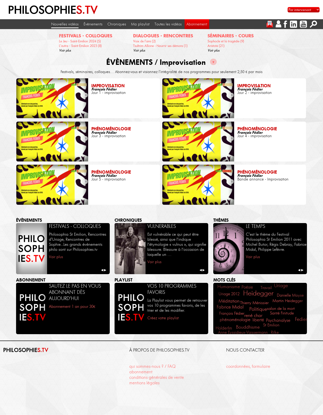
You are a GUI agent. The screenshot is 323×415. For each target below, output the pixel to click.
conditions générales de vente (156, 377)
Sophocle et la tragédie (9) (226, 41)
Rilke (275, 332)
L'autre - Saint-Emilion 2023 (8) (80, 46)
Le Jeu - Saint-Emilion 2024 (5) (80, 41)
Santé (275, 313)
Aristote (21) (216, 46)
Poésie (247, 287)
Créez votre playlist (163, 318)
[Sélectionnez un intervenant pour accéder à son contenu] (303, 10)
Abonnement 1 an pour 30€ (72, 306)
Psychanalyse (278, 320)
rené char (253, 315)
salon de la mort (281, 308)
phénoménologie (235, 319)
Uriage (281, 285)
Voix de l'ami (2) (144, 41)
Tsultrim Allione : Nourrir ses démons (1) (160, 46)
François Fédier (231, 313)
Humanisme (228, 286)
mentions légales (144, 382)
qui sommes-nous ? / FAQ (152, 366)
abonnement (140, 371)
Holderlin (223, 328)
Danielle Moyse (290, 295)
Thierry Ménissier (254, 302)
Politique (258, 309)
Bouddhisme (248, 327)
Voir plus (65, 50)
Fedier (301, 319)
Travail (266, 287)
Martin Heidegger (287, 300)
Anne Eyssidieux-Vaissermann (243, 332)
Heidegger (258, 293)
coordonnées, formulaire (248, 366)
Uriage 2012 (229, 293)
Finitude (287, 313)
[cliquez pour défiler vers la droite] (316, 41)
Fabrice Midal (230, 307)
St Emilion (271, 325)
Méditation (229, 301)
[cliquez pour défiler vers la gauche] (6, 41)
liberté (258, 319)
